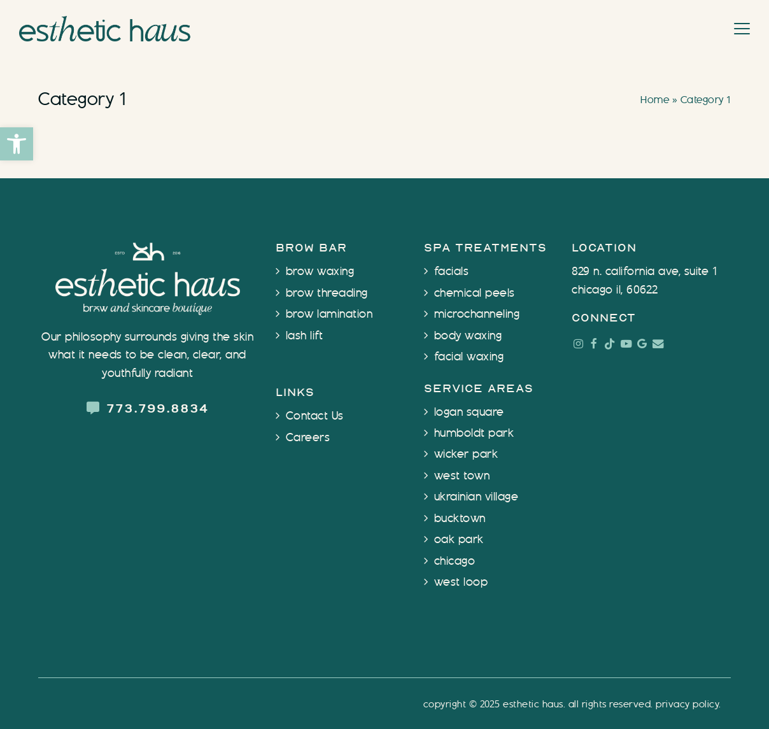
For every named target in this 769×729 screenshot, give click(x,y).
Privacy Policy (687, 704)
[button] (16, 143)
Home (654, 100)
